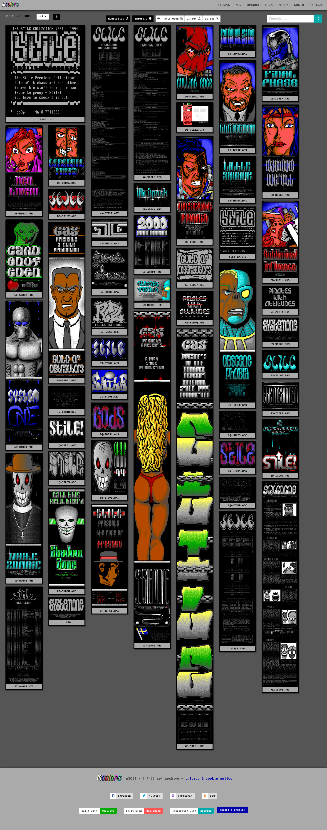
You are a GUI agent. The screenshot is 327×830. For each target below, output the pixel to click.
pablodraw (153, 810)
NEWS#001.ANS (280, 689)
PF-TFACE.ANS (109, 610)
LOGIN (299, 5)
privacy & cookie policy (209, 778)
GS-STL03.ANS (280, 375)
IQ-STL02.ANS (280, 475)
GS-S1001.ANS (24, 447)
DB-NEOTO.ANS (24, 213)
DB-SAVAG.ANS (237, 200)
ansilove (108, 810)
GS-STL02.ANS (109, 363)
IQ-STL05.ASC (66, 482)
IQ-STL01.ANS (66, 445)
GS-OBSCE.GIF (152, 305)
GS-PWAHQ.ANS (194, 322)
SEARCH (316, 5)
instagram (185, 795)
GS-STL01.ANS (194, 746)
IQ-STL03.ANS (109, 497)
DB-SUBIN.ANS (280, 280)
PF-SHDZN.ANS (66, 591)
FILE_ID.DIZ (237, 256)
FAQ (238, 5)
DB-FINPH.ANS (280, 98)
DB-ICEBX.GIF (194, 129)
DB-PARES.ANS (66, 182)
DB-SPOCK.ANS (152, 209)
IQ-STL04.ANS (237, 471)
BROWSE (224, 5)
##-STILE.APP (109, 213)
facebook (124, 795)
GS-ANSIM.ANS (109, 243)
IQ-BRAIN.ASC (66, 411)
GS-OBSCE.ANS (237, 405)
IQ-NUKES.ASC (237, 435)
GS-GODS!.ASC (194, 284)
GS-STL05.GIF (109, 396)
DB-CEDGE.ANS (194, 96)
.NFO (67, 622)
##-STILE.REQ (152, 177)
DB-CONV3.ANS (237, 53)
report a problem (232, 809)
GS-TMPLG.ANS (280, 413)
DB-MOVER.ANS (280, 195)
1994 (9, 16)
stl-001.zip (45, 119)
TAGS (269, 5)
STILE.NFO (237, 648)
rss (212, 795)
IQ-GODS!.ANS (109, 434)
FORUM (283, 5)
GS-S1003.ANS (280, 344)
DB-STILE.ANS (66, 216)
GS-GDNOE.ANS (24, 294)
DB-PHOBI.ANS (194, 242)
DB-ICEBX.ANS (237, 150)
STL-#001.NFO (24, 686)
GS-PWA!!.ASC (280, 311)
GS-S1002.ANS (152, 645)
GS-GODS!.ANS (66, 380)
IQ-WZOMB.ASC (237, 505)
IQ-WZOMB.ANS (24, 580)
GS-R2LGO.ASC (109, 332)
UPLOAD (253, 5)
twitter (154, 795)
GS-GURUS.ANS (109, 292)
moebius (206, 810)
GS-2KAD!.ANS (152, 271)
